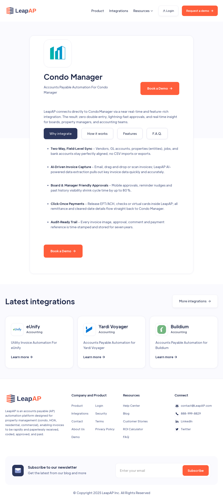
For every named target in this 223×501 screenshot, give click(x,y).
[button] (143, 10)
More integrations (195, 301)
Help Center (131, 405)
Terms (99, 421)
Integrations (118, 11)
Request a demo (199, 11)
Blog (126, 413)
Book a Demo (159, 88)
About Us (77, 429)
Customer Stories (135, 421)
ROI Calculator (133, 429)
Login (168, 11)
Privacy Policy (105, 429)
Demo (75, 437)
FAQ (126, 437)
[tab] (60, 133)
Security (101, 413)
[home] (21, 11)
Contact (77, 421)
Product (97, 11)
